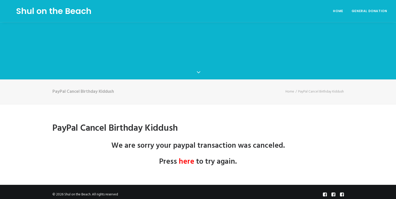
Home (338, 11)
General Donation (369, 11)
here (186, 160)
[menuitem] (340, 11)
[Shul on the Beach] (46, 11)
